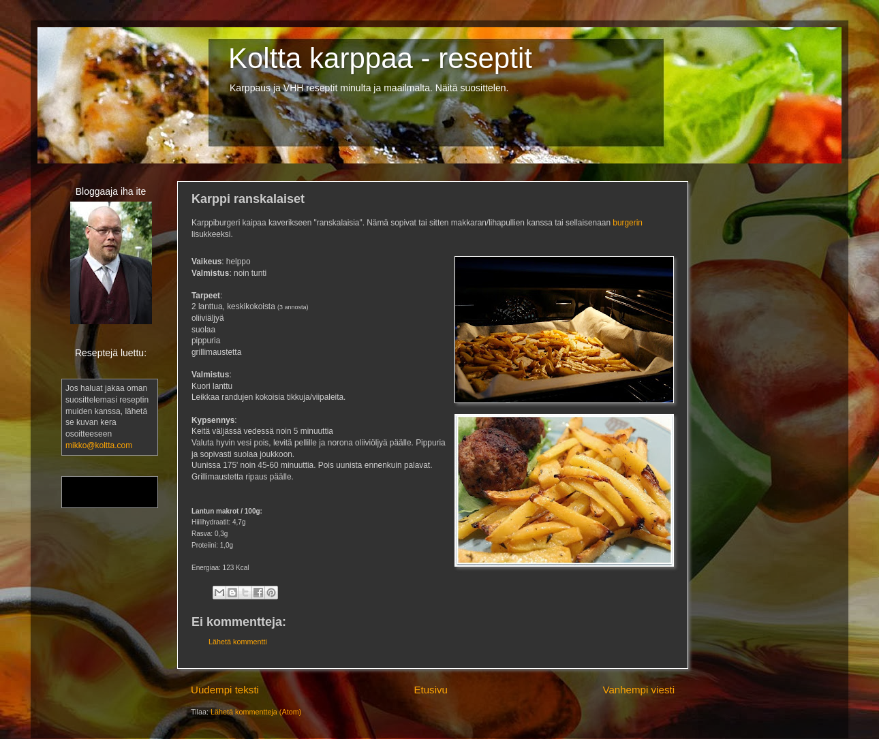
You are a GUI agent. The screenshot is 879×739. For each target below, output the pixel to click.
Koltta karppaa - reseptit (380, 58)
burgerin (628, 222)
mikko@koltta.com (98, 445)
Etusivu (431, 689)
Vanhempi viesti (638, 689)
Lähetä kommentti (238, 642)
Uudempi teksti (225, 689)
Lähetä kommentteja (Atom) (256, 712)
